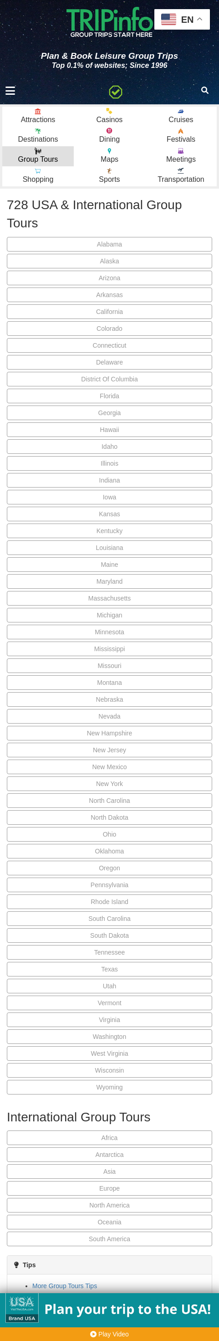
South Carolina (109, 918)
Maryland (110, 581)
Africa (110, 1137)
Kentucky (110, 530)
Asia (109, 1171)
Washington (109, 1036)
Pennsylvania (109, 885)
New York (109, 783)
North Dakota (109, 817)
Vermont (109, 1003)
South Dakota (109, 935)
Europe (109, 1188)
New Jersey (109, 750)
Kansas (109, 514)
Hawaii (109, 429)
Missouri (109, 665)
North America (109, 1205)
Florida (109, 396)
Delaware (109, 362)
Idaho (109, 446)
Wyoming (109, 1087)
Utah (110, 986)
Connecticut (110, 345)
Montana (109, 682)
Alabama (109, 244)
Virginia (109, 1019)
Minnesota (109, 632)
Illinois (109, 463)
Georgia (109, 412)
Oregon (109, 868)
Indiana (109, 480)
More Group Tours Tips (64, 1286)
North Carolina (109, 800)
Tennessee (109, 952)
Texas (109, 969)
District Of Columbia (109, 379)
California (109, 311)
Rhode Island (109, 901)
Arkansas (109, 294)
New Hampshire (109, 733)
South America (109, 1239)
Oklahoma (109, 851)
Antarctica (109, 1154)
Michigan (109, 615)
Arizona (109, 278)
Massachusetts (109, 598)
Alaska (109, 261)
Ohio (110, 834)
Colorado (109, 328)
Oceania (109, 1222)
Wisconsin (109, 1070)
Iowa (110, 497)
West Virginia (109, 1053)
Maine (109, 564)
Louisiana (109, 547)
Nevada (109, 716)
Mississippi (109, 649)
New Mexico (109, 767)
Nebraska (109, 699)
